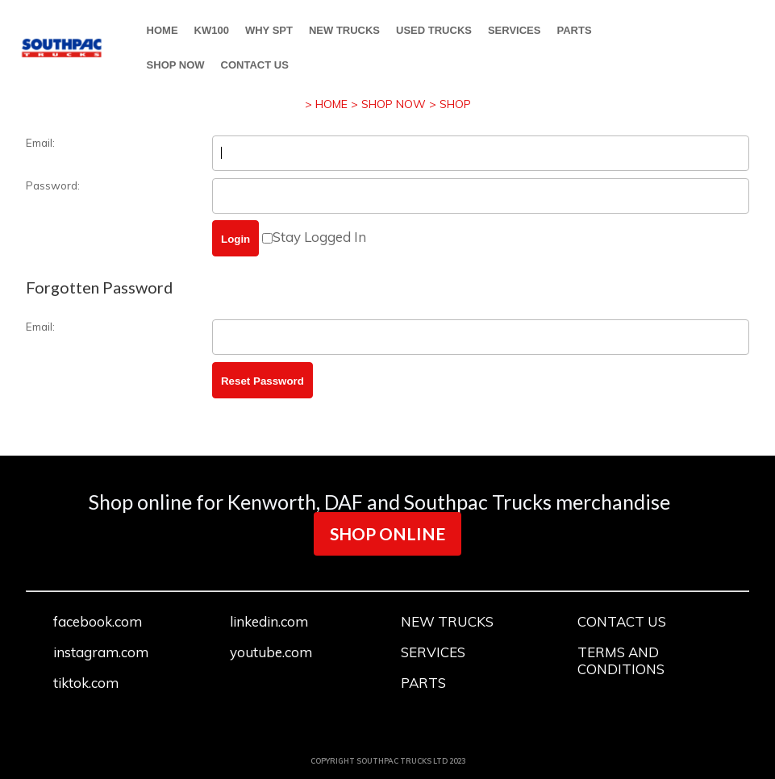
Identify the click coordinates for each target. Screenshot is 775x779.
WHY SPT (269, 30)
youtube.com (271, 652)
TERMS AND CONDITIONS (621, 660)
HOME (162, 30)
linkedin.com (269, 621)
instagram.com (100, 652)
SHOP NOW (176, 65)
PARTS (573, 30)
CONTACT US (255, 65)
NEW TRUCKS (344, 30)
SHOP (455, 104)
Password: (53, 185)
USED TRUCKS (434, 30)
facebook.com (97, 621)
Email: (40, 142)
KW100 (211, 30)
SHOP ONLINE (387, 533)
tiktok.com (86, 682)
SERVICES (514, 30)
